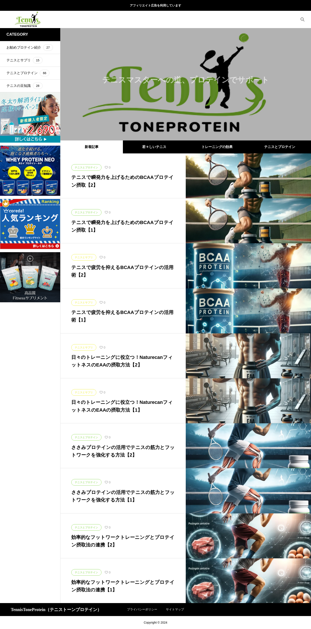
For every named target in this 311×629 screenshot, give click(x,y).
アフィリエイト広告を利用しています (155, 5)
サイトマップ (175, 609)
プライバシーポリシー (142, 609)
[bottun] (302, 19)
